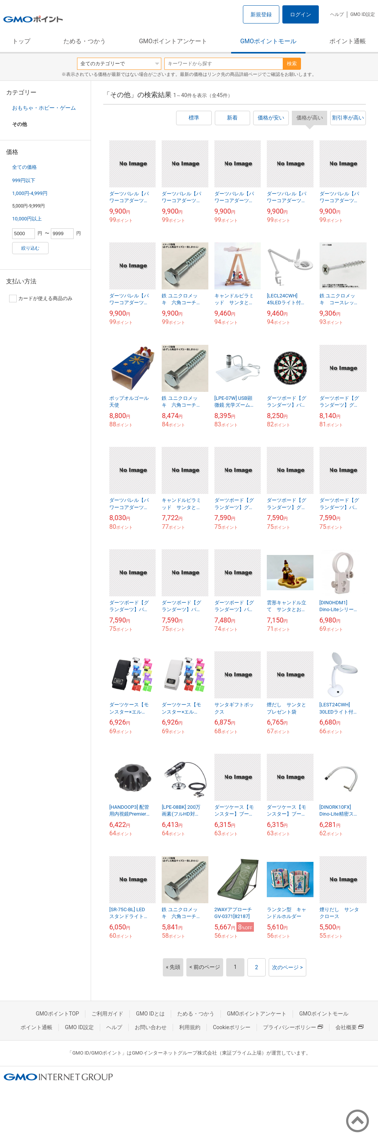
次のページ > (287, 967)
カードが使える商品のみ (40, 298)
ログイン (300, 14)
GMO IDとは (150, 1014)
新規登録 (261, 14)
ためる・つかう (84, 41)
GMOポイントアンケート (173, 41)
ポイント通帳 (347, 41)
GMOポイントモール (268, 41)
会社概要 (349, 1027)
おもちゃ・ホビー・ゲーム (44, 108)
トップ (21, 41)
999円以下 (23, 180)
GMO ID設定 (362, 14)
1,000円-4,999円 (29, 193)
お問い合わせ (151, 1027)
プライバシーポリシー (293, 1027)
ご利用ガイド (107, 1014)
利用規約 (189, 1027)
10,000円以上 (27, 219)
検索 (292, 63)
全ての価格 (24, 167)
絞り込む (30, 248)
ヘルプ (337, 14)
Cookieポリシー (231, 1027)
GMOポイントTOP (57, 1014)
